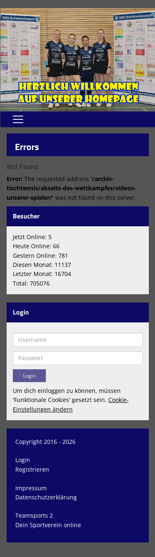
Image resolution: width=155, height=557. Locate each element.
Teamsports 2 (34, 515)
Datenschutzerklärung (46, 497)
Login (22, 460)
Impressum (31, 488)
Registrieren (32, 469)
